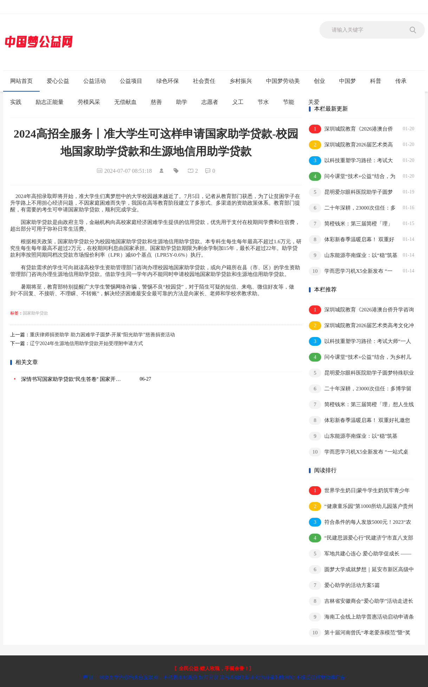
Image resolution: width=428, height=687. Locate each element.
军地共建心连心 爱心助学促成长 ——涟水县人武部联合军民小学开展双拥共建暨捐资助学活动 (361, 554)
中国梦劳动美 (283, 81)
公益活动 (94, 81)
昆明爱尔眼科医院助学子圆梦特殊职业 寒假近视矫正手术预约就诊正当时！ (352, 192)
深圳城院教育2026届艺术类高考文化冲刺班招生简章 (351, 145)
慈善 (156, 102)
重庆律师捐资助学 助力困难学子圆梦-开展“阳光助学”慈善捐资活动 (102, 334)
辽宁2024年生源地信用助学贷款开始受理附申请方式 (86, 343)
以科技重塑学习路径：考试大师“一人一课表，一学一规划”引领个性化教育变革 (351, 161)
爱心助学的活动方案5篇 (344, 585)
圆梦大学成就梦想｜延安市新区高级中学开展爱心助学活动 (361, 570)
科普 (375, 81)
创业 (319, 81)
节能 (288, 102)
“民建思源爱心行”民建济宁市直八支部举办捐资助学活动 (361, 538)
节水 (263, 102)
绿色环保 (167, 81)
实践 (15, 102)
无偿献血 (125, 102)
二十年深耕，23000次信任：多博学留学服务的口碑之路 (352, 208)
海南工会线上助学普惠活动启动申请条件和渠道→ (361, 617)
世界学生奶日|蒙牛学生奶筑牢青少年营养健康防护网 (359, 491)
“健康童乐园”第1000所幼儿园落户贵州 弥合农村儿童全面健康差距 (361, 506)
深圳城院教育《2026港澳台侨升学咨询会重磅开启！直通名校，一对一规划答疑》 (351, 129)
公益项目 (131, 81)
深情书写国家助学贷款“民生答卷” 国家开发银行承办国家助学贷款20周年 (72, 379)
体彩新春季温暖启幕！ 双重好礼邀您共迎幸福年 (351, 240)
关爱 (313, 102)
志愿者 (209, 102)
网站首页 (21, 81)
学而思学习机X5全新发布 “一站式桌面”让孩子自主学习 (351, 271)
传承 (401, 81)
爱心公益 (58, 81)
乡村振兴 (240, 81)
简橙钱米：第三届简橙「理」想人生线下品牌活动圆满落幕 (351, 224)
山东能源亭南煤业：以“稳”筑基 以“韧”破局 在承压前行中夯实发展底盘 (353, 255)
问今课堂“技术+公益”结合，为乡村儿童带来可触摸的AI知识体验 (352, 176)
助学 (181, 102)
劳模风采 (89, 102)
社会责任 (204, 81)
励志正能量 (49, 102)
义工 (238, 102)
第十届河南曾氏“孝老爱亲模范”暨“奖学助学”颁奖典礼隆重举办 (359, 633)
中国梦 (347, 81)
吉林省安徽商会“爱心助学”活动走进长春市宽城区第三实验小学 (361, 601)
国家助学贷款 (35, 313)
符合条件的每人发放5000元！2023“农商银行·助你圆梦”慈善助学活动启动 (360, 522)
